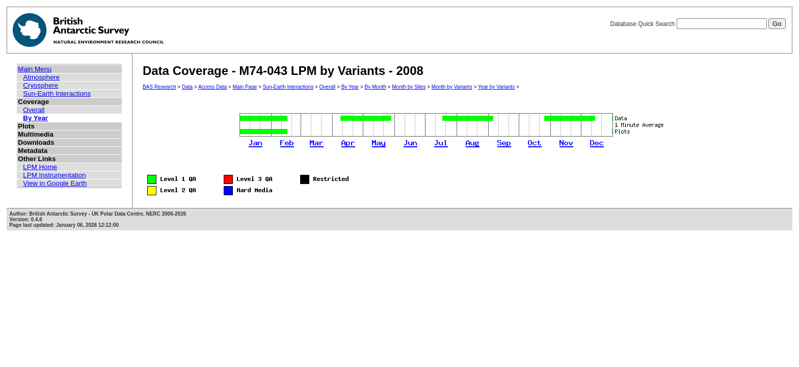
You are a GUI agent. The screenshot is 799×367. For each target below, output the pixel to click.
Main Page (244, 87)
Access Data (212, 87)
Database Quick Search (697, 24)
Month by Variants (452, 87)
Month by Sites (408, 87)
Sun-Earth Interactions (57, 93)
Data (187, 87)
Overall (33, 110)
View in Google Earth (55, 183)
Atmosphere (41, 77)
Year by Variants (496, 87)
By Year (35, 118)
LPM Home (40, 167)
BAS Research (159, 87)
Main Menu (34, 69)
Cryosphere (40, 85)
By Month (375, 87)
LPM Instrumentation (54, 175)
